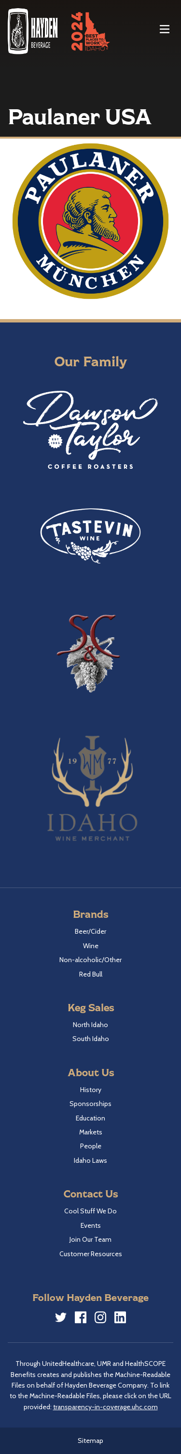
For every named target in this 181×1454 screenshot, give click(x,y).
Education (90, 1118)
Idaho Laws (90, 1160)
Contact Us (91, 1193)
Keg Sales (91, 1007)
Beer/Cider (90, 931)
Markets (90, 1132)
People (90, 1146)
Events (91, 1225)
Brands (90, 914)
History (90, 1089)
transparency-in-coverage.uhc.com (105, 1407)
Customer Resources (90, 1253)
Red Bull (90, 974)
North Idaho (90, 1024)
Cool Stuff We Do (90, 1211)
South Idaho (90, 1038)
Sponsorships (90, 1103)
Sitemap (90, 1440)
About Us (91, 1072)
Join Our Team (90, 1239)
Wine (90, 945)
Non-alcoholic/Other (90, 959)
